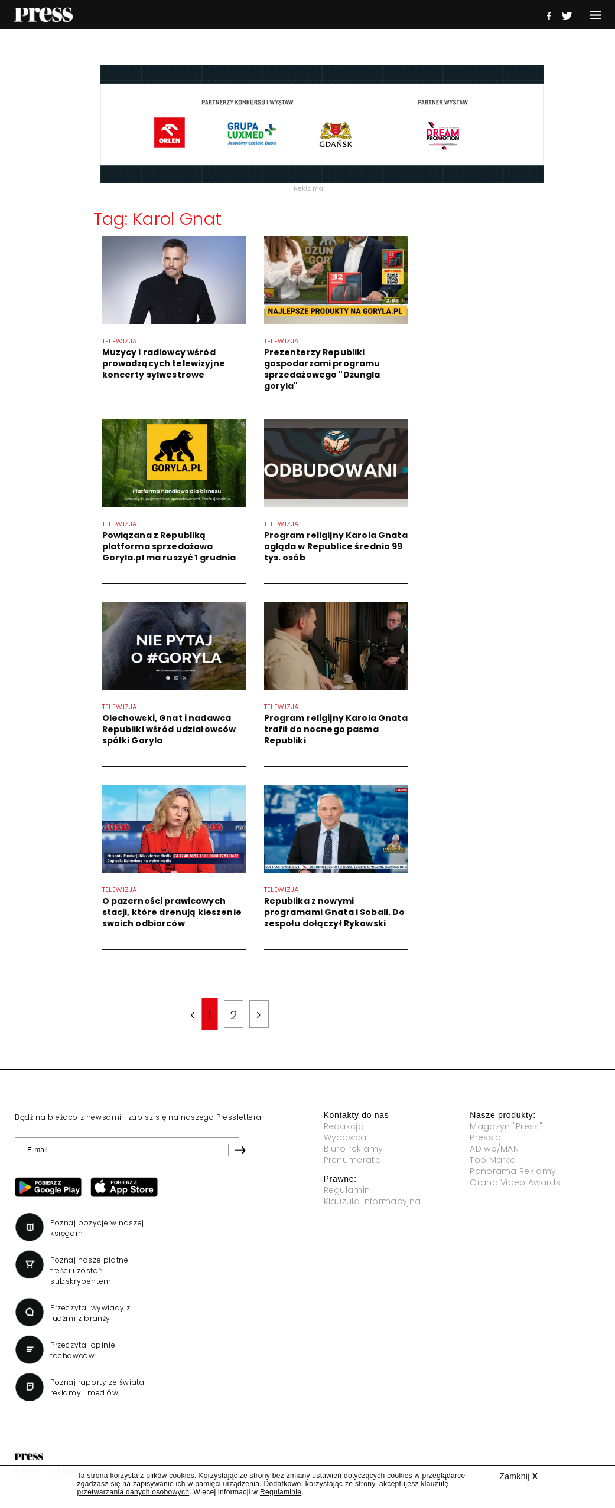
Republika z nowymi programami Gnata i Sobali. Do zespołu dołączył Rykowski (334, 912)
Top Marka (493, 1160)
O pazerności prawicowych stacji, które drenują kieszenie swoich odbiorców (172, 912)
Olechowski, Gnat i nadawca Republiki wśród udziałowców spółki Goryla (169, 729)
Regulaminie (280, 1492)
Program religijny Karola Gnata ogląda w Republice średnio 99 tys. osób (336, 546)
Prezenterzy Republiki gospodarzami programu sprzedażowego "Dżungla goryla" (322, 369)
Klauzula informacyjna (372, 1201)
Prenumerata (353, 1160)
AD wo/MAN (494, 1149)
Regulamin (347, 1190)
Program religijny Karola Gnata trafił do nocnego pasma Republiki (336, 729)
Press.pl (486, 1137)
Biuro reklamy (353, 1149)
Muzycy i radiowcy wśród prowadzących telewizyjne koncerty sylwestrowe (163, 363)
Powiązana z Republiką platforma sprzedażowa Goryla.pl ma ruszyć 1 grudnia (169, 546)
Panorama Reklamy (513, 1171)
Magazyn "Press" (506, 1126)
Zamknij (518, 1476)
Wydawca (345, 1137)
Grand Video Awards (515, 1182)
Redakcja (344, 1126)
